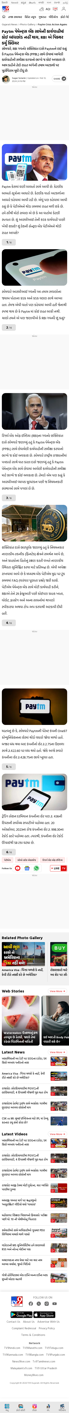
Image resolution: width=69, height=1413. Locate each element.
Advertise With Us (48, 1322)
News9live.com (21, 1361)
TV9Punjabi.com (55, 1355)
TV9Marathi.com (32, 1348)
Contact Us (13, 1322)
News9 (14, 2)
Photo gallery (27, 24)
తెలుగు (32, 2)
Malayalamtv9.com (21, 1368)
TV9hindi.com (12, 1348)
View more (57, 991)
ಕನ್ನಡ (23, 2)
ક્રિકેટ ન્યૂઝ (30, 17)
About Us (29, 1322)
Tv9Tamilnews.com (44, 1361)
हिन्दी (5, 2)
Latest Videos (14, 1134)
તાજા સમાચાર (15, 17)
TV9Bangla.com (34, 1355)
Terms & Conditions (33, 1335)
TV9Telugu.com (54, 1348)
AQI (48, 9)
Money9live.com (33, 1375)
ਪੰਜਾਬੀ (57, 2)
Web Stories (13, 991)
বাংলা (49, 2)
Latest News (13, 1052)
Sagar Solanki (19, 78)
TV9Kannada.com (13, 1355)
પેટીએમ (7, 860)
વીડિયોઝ (53, 17)
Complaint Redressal (24, 1328)
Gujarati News (9, 24)
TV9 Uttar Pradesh (46, 1368)
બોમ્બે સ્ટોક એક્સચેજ (26, 860)
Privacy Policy (47, 1328)
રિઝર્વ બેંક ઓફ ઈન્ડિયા (53, 860)
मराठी (41, 2)
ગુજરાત (42, 17)
